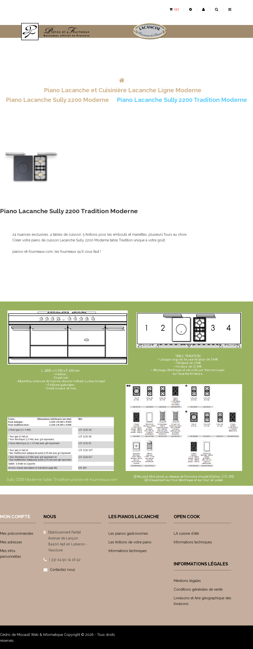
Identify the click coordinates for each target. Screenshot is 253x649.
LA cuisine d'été (186, 533)
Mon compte (15, 516)
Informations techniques (127, 551)
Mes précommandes (16, 533)
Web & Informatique (47, 635)
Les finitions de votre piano (129, 542)
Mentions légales (187, 581)
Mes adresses (11, 542)
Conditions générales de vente (198, 589)
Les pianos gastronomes (128, 533)
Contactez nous (62, 570)
